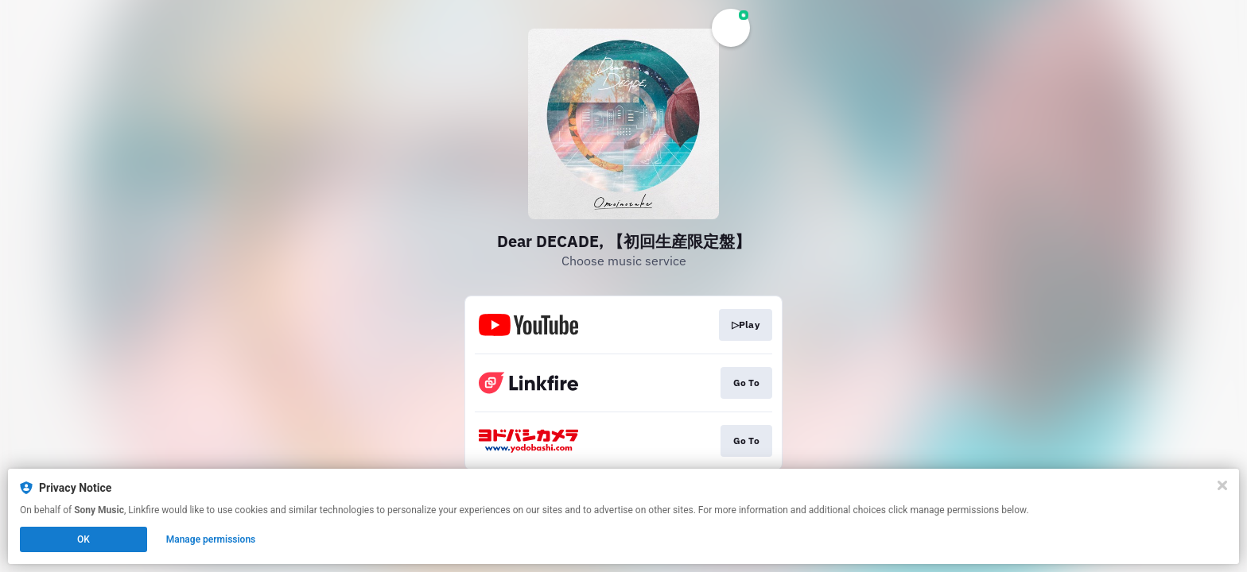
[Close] (1222, 485)
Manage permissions (211, 539)
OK (83, 539)
